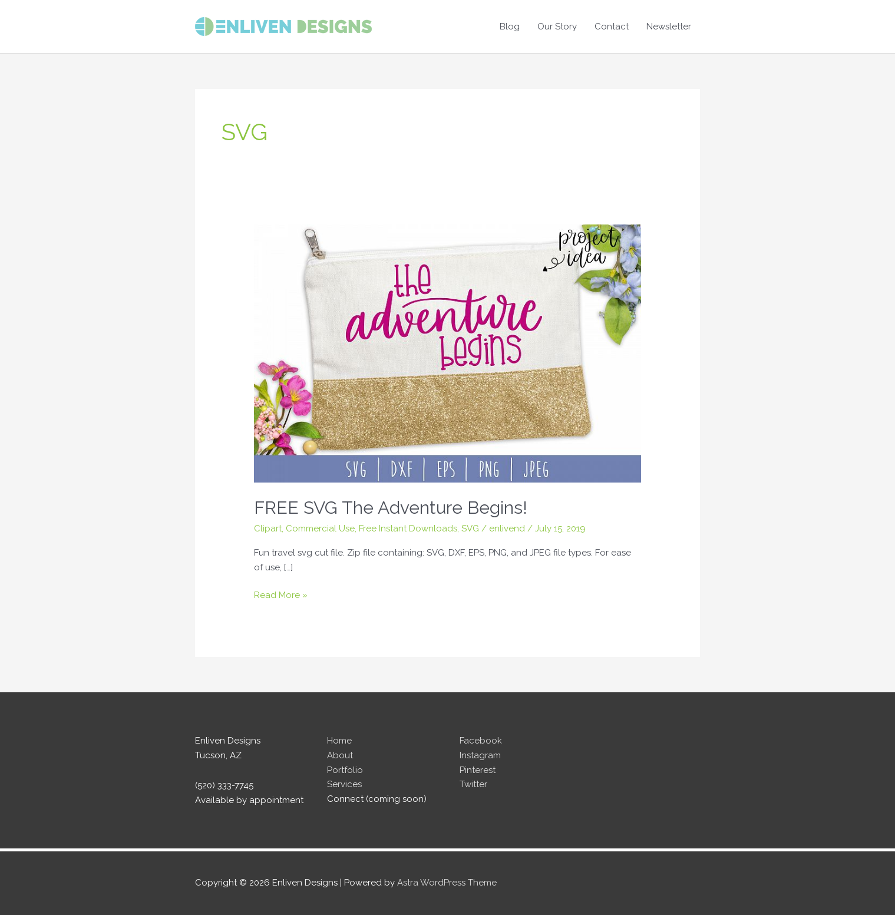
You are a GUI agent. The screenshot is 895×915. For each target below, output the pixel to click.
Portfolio (345, 770)
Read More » (281, 595)
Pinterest (478, 770)
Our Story (557, 26)
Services (344, 784)
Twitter (473, 784)
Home (339, 740)
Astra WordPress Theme (447, 882)
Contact (612, 26)
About (340, 755)
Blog (510, 26)
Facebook (481, 740)
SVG (470, 528)
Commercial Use (320, 528)
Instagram (480, 755)
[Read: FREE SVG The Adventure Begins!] (447, 353)
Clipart (268, 528)
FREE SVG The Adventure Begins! (390, 507)
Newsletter (668, 26)
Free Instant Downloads (408, 528)
